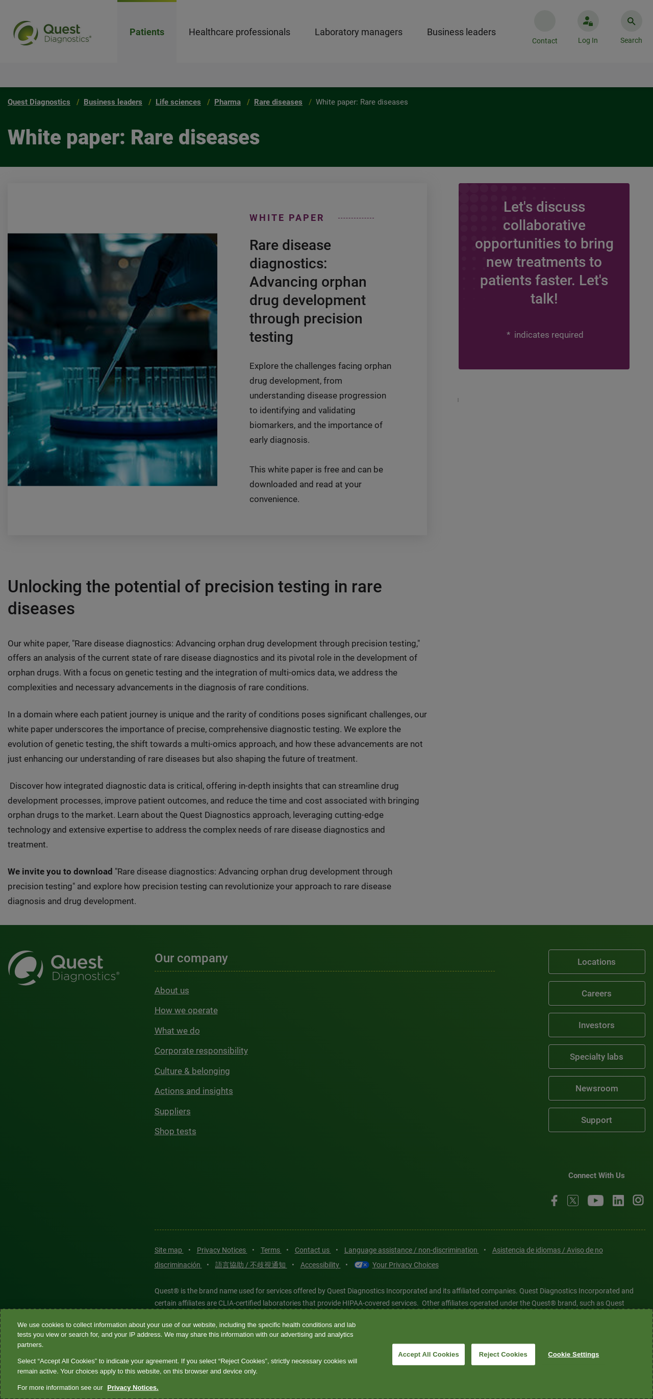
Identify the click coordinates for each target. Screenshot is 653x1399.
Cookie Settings (573, 1354)
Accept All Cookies (428, 1354)
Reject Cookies (503, 1354)
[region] (326, 1354)
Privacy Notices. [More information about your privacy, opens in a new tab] (132, 1387)
